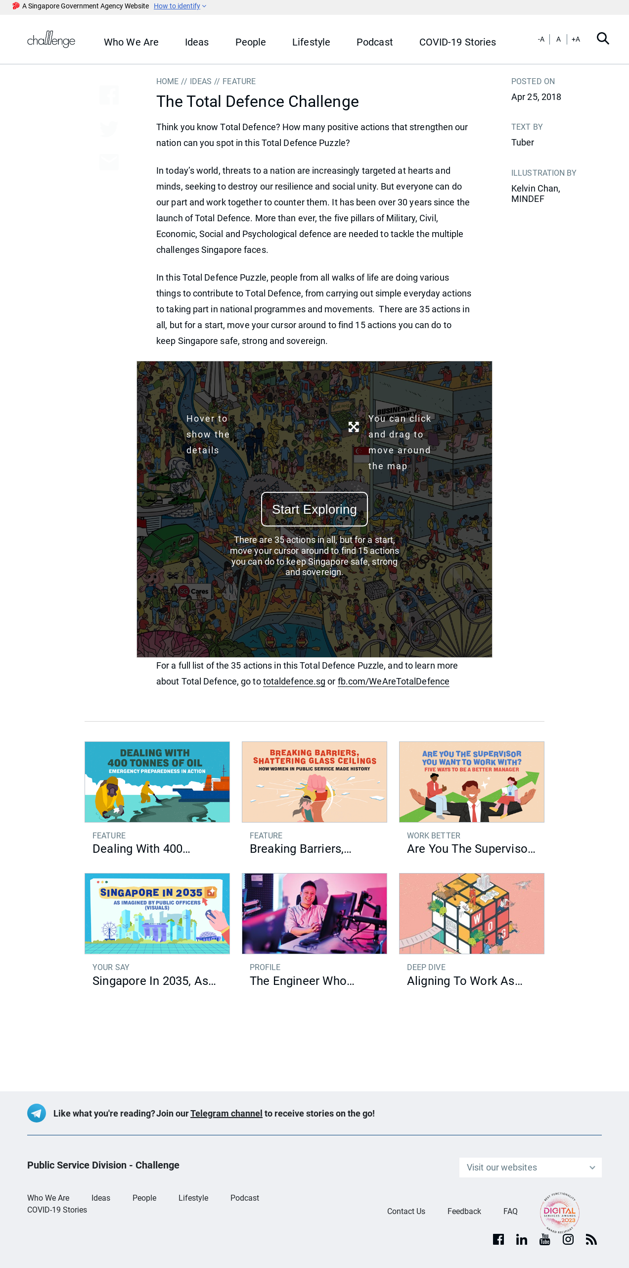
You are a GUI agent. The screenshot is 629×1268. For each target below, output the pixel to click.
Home (167, 81)
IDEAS (201, 81)
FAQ (510, 1211)
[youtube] (544, 1239)
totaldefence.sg (294, 681)
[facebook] (498, 1239)
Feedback (464, 1211)
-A (541, 39)
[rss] (591, 1239)
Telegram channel (226, 1113)
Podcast (244, 1198)
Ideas (100, 1198)
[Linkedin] (521, 1239)
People (144, 1198)
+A (576, 39)
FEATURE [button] (239, 81)
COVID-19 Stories (57, 1210)
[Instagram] (568, 1239)
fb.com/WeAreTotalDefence (393, 681)
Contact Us (406, 1211)
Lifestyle (193, 1198)
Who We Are (48, 1198)
